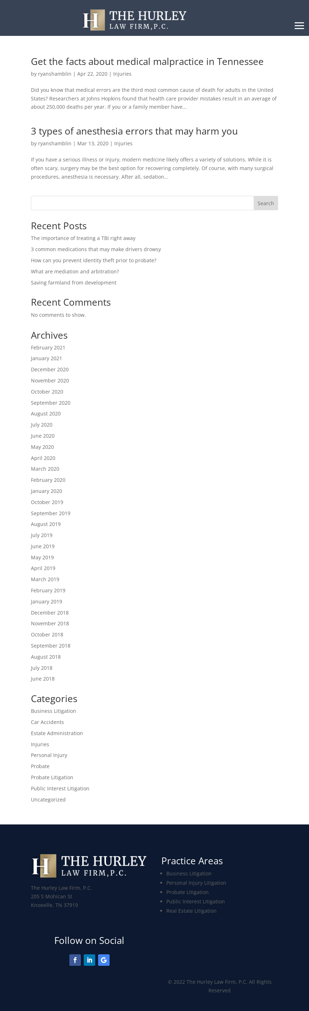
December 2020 (50, 369)
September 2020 (50, 402)
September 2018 (50, 645)
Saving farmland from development (73, 282)
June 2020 (43, 435)
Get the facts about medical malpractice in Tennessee (147, 61)
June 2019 (43, 546)
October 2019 (47, 502)
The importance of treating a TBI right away (83, 238)
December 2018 (50, 612)
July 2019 (41, 535)
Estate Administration (57, 733)
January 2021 (46, 358)
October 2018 (47, 634)
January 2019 (46, 601)
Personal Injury (49, 755)
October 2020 (47, 391)
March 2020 (45, 468)
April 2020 (43, 458)
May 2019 (42, 557)
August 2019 (46, 524)
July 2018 (41, 667)
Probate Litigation (52, 777)
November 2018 (50, 623)
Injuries (122, 73)
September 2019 (50, 513)
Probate (40, 766)
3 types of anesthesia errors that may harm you (134, 130)
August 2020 (46, 413)
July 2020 (41, 424)
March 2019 (45, 579)
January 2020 (46, 491)
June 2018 (43, 678)
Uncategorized (48, 799)
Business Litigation (53, 710)
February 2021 (48, 347)
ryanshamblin (55, 73)
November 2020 (50, 380)
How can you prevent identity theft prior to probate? (93, 260)
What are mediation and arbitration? (75, 271)
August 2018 (46, 656)
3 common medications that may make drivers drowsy (96, 249)
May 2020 (42, 446)
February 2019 (48, 590)
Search (266, 203)
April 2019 (43, 568)
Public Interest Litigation (60, 788)
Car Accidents (47, 722)
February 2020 (48, 479)
